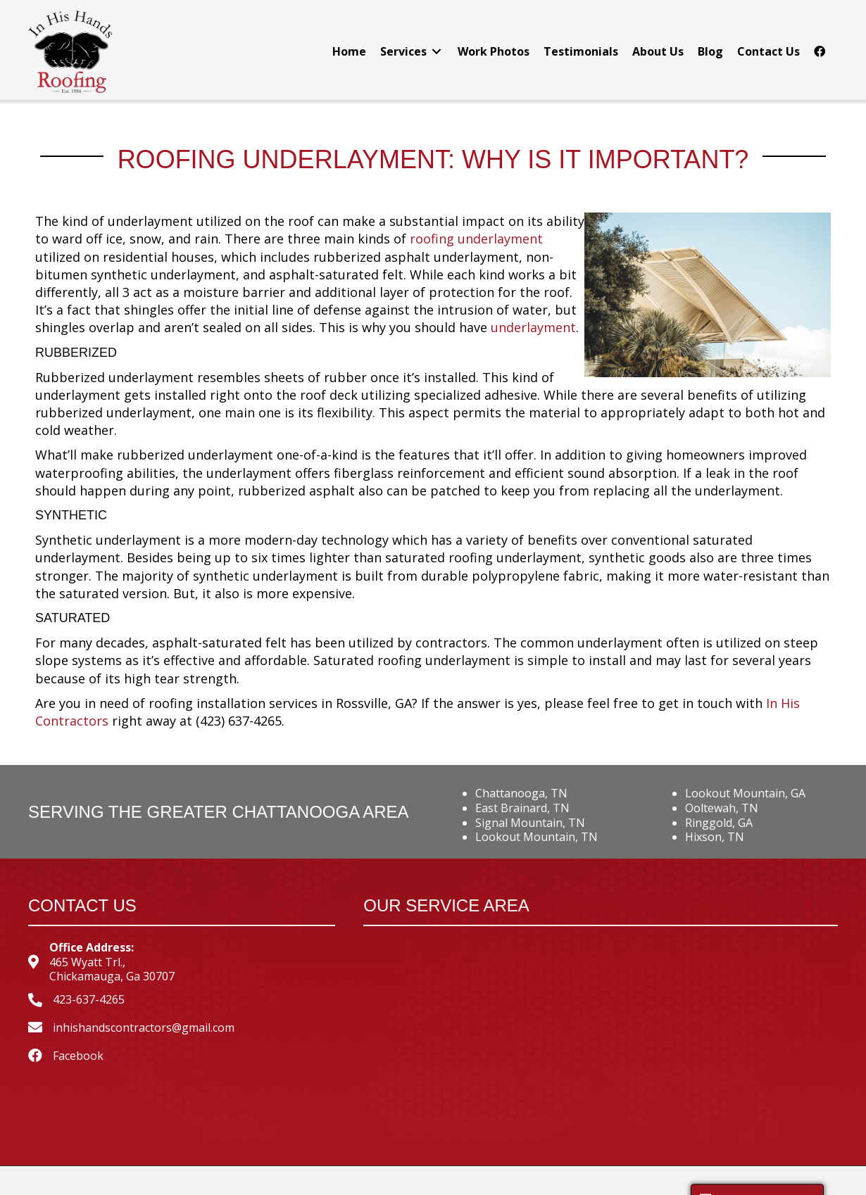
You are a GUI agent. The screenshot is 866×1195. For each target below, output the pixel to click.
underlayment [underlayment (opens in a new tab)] (533, 327)
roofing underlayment (476, 238)
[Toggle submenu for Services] (436, 52)
